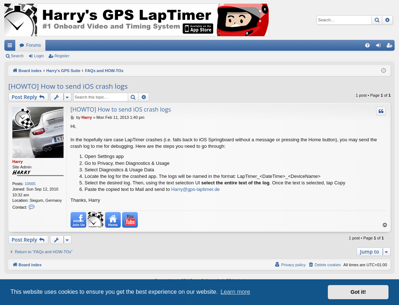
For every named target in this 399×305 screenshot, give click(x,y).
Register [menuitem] (391, 47)
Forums (33, 45)
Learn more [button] (235, 292)
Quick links (11, 47)
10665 (30, 183)
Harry (17, 161)
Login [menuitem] (380, 47)
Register (61, 56)
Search (17, 56)
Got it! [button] (358, 292)
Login (39, 56)
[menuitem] (367, 45)
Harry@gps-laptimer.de (195, 189)
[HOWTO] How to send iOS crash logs (68, 86)
